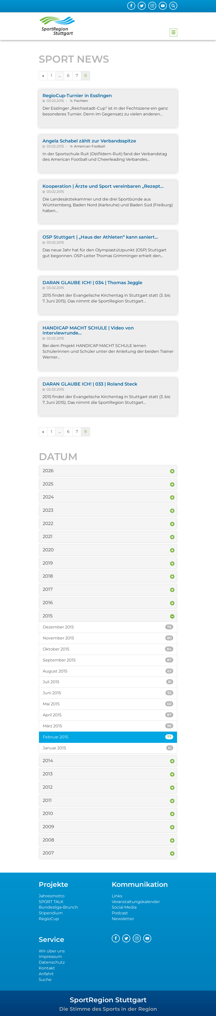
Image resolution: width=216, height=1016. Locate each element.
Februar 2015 (108, 736)
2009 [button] (48, 826)
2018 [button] (48, 576)
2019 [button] (48, 563)
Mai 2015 (108, 703)
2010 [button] (48, 813)
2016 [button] (48, 602)
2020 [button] (48, 550)
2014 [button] (48, 760)
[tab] (108, 471)
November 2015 (108, 637)
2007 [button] (48, 853)
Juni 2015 (108, 692)
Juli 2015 (108, 681)
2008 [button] (48, 840)
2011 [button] (47, 800)
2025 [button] (48, 484)
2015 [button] (47, 616)
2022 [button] (48, 523)
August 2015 (108, 670)
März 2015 (108, 725)
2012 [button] (47, 787)
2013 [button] (47, 774)
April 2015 (108, 714)
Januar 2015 (108, 747)
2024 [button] (48, 497)
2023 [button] (48, 510)
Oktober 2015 (108, 648)
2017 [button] (48, 589)
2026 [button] (48, 470)
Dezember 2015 (108, 626)
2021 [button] (47, 536)
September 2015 (108, 659)
